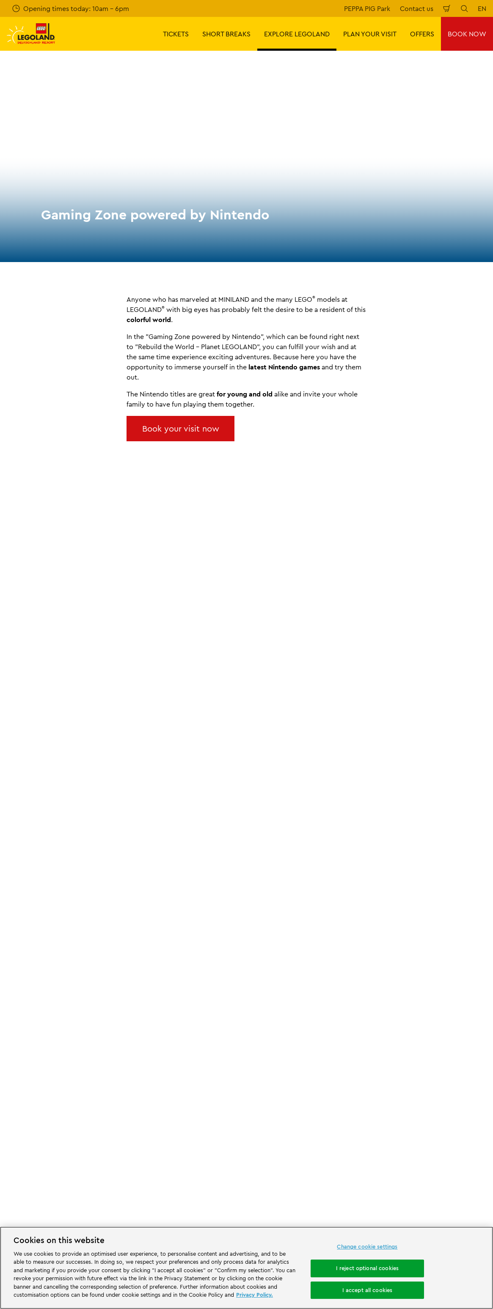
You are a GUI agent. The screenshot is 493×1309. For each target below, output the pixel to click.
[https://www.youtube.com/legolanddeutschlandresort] (435, 1180)
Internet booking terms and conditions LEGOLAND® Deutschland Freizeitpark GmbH (302, 968)
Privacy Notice (276, 1035)
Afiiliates (20, 996)
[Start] (95, 1133)
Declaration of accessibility (295, 1078)
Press (15, 952)
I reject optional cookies (367, 1268)
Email (66, 706)
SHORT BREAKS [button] (226, 34)
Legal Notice (272, 1064)
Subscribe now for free (184, 751)
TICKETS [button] (176, 34)
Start (13, 894)
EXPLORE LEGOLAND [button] (297, 34)
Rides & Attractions (151, 894)
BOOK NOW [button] (467, 34)
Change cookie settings (367, 1246)
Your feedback (152, 952)
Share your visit (154, 967)
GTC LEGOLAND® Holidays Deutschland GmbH (294, 1016)
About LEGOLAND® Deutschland (57, 938)
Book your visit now (180, 428)
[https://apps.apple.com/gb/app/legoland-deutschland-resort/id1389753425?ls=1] (458, 1120)
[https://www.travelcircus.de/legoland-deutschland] (145, 1133)
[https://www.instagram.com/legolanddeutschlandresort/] (414, 1180)
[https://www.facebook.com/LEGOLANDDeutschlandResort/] (393, 1180)
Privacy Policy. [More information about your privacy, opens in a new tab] (254, 1294)
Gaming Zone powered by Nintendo (230, 894)
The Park (105, 894)
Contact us (416, 8)
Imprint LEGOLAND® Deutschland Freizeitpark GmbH (305, 942)
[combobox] (252, 825)
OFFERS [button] (422, 34)
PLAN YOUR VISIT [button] (370, 34)
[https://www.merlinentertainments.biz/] (36, 1133)
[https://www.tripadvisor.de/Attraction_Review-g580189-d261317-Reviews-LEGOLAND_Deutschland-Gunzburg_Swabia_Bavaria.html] (456, 1180)
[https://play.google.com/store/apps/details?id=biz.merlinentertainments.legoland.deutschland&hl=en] (397, 1120)
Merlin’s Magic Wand (38, 982)
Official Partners (31, 967)
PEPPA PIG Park (367, 8)
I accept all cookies (367, 1290)
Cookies (265, 1050)
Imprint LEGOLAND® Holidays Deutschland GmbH (299, 995)
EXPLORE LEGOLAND (56, 894)
